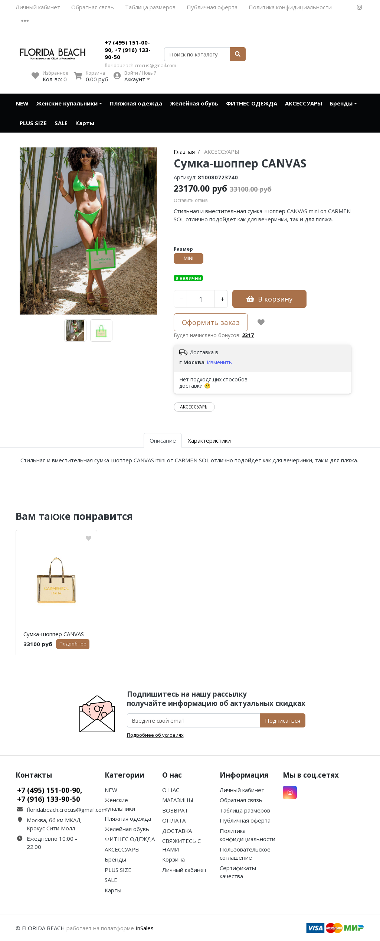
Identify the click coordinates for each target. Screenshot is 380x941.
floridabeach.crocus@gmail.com (140, 65)
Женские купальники (67, 103)
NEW (22, 103)
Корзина (173, 859)
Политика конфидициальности (290, 7)
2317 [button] (248, 335)
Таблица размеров (150, 7)
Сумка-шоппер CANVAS (53, 634)
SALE (61, 123)
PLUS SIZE (33, 123)
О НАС (170, 790)
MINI (188, 258)
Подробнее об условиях (155, 735)
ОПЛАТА (174, 820)
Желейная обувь (194, 103)
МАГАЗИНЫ (177, 800)
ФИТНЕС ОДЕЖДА (251, 103)
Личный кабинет (38, 7)
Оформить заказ (211, 322)
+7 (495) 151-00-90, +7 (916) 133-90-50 (128, 50)
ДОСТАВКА (177, 830)
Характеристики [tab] (209, 440)
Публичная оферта (212, 7)
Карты (84, 123)
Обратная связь (92, 7)
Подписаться (282, 720)
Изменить (219, 362)
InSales (144, 928)
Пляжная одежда (136, 103)
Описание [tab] (163, 440)
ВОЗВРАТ (175, 810)
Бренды (341, 103)
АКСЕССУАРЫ (303, 103)
